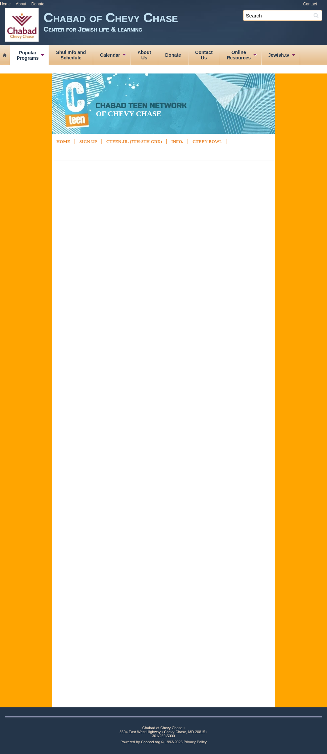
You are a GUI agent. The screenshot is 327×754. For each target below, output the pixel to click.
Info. (177, 141)
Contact (310, 4)
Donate (37, 4)
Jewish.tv (278, 55)
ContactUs (204, 55)
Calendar (110, 55)
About (21, 4)
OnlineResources (239, 55)
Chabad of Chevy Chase (185, 26)
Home (5, 4)
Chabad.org (150, 742)
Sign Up (88, 141)
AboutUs (144, 55)
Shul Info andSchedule (71, 55)
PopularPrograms (28, 55)
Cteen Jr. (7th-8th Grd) (134, 141)
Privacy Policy (195, 742)
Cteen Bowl (207, 141)
